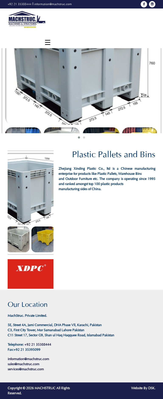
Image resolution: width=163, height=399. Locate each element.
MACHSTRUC (45, 388)
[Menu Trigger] (47, 42)
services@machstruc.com (26, 369)
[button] (79, 137)
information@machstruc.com (53, 4)
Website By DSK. (143, 388)
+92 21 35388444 (19, 4)
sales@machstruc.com (23, 364)
